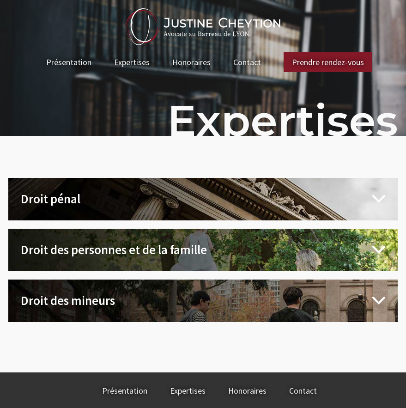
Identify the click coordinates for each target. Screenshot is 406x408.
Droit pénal (50, 199)
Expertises (132, 62)
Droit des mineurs (68, 300)
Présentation (68, 62)
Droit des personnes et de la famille (114, 249)
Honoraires (191, 62)
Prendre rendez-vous (328, 62)
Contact (247, 62)
